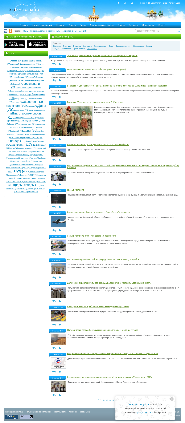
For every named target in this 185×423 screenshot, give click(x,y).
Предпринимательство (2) (31, 71)
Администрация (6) (18, 80)
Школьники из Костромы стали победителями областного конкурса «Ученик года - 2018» (109, 377)
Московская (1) (26, 127)
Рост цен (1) (25, 175)
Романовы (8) (31, 106)
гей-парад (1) (28, 165)
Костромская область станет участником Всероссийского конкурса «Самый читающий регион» (112, 353)
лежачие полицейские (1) (22, 161)
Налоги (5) (21, 134)
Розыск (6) (13, 189)
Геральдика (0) (16, 91)
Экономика (87, 46)
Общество (57, 46)
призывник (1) (26, 95)
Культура (77, 46)
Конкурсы (73, 412)
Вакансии (133, 25)
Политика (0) (14, 64)
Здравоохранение (123, 46)
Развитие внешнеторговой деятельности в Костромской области (98, 144)
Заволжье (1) (16, 102)
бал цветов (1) (29, 118)
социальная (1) (22, 88)
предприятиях (144, 412)
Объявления (148, 25)
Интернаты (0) (15, 121)
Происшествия (100, 46)
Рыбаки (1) (16, 138)
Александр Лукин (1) (25, 124)
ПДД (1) (34, 145)
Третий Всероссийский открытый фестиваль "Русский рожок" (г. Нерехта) (102, 55)
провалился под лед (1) (26, 155)
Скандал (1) (22, 189)
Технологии (66, 49)
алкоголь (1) (33, 192)
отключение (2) (14, 158)
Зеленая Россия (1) (19, 77)
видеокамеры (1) (20, 110)
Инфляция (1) (25, 61)
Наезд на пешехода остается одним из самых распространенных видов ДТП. (55, 31)
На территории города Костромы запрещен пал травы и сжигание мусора (102, 330)
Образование (138, 46)
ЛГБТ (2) (33, 175)
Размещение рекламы (14, 412)
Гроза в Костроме (75, 190)
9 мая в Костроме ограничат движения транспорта (91, 236)
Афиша (72, 25)
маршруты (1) (15, 71)
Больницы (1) (26, 121)
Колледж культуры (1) (26, 148)
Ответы (121, 25)
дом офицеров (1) (30, 168)
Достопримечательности (102, 25)
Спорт (111, 46)
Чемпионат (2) (17, 165)
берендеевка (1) (27, 138)
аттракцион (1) (14, 175)
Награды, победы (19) (25, 184)
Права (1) (29, 141)
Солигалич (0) (22, 192)
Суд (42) (21, 171)
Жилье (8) (13, 124)
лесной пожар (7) (16, 178)
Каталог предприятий (42, 25)
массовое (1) (25, 158)
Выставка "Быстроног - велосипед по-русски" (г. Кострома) (95, 102)
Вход (165, 3)
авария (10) (23, 144)
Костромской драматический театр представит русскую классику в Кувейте (103, 259)
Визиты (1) (17, 84)
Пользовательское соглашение (38, 412)
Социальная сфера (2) (29, 64)
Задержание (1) (32, 80)
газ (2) (35, 141)
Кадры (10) (29, 130)
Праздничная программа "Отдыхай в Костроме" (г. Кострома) (96, 69)
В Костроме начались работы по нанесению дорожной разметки (98, 306)
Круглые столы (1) (30, 178)
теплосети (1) (14, 95)
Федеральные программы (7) (28, 151)
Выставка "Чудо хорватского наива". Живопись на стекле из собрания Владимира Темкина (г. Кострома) (117, 86)
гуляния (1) (24, 74)
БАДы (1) (12, 145)
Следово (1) (15, 61)
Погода (162, 25)
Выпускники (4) (21, 98)
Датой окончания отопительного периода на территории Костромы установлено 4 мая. (109, 283)
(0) (21, 131)
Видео (83, 25)
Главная (24, 25)
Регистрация (174, 3)
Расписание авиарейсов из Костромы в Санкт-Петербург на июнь (98, 212)
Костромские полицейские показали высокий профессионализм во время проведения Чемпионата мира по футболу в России (123, 166)
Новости (60, 25)
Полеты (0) (12, 148)
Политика (67, 46)
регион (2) (35, 158)
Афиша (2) (31, 77)
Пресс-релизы (79, 49)
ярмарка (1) (33, 74)
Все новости (92, 49)
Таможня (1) (18, 118)
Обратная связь (59, 412)
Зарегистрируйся (138, 404)
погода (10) (17, 140)
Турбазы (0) (14, 131)
